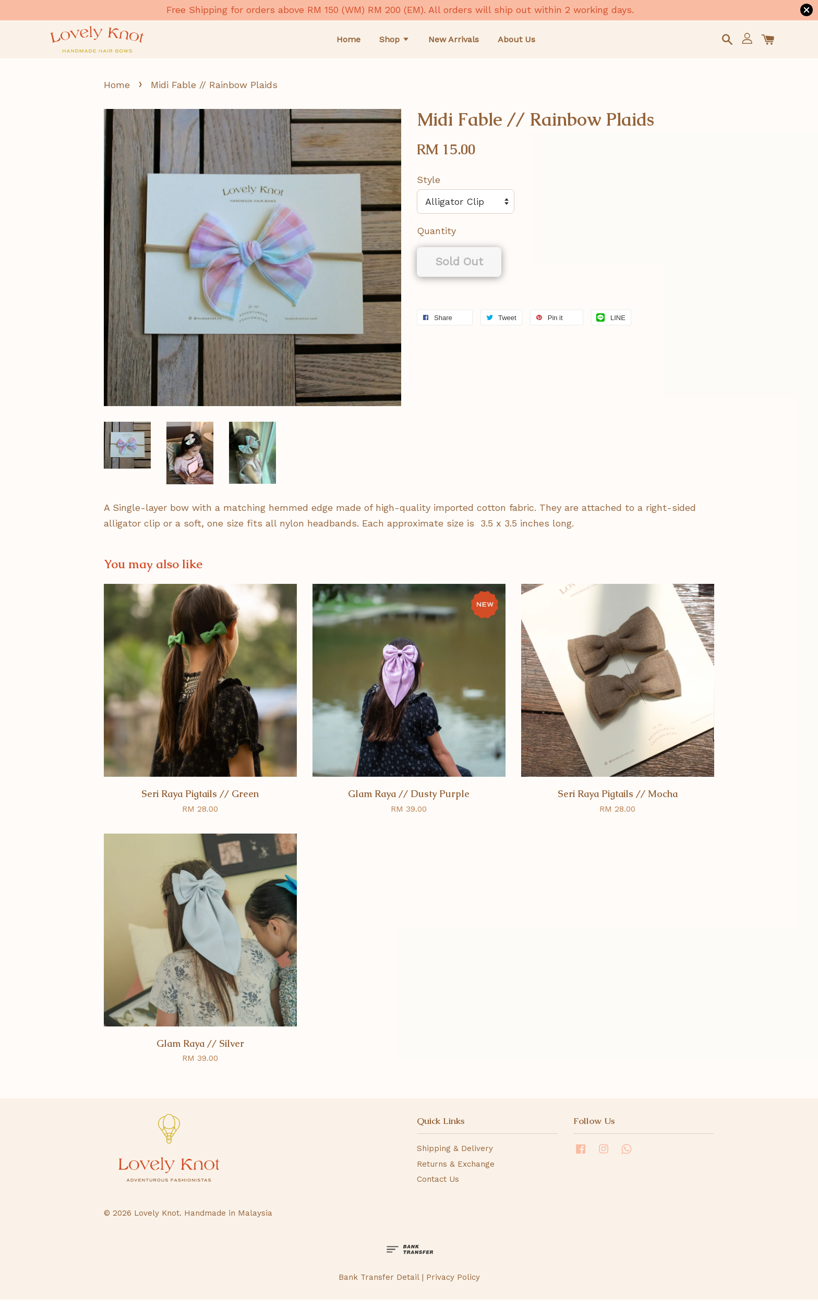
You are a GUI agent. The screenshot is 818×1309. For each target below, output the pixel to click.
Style (428, 188)
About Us (516, 43)
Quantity (436, 240)
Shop (394, 43)
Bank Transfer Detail (379, 1286)
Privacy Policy (453, 1286)
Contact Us (438, 1188)
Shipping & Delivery (455, 1158)
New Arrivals (453, 43)
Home (348, 43)
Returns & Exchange (456, 1173)
